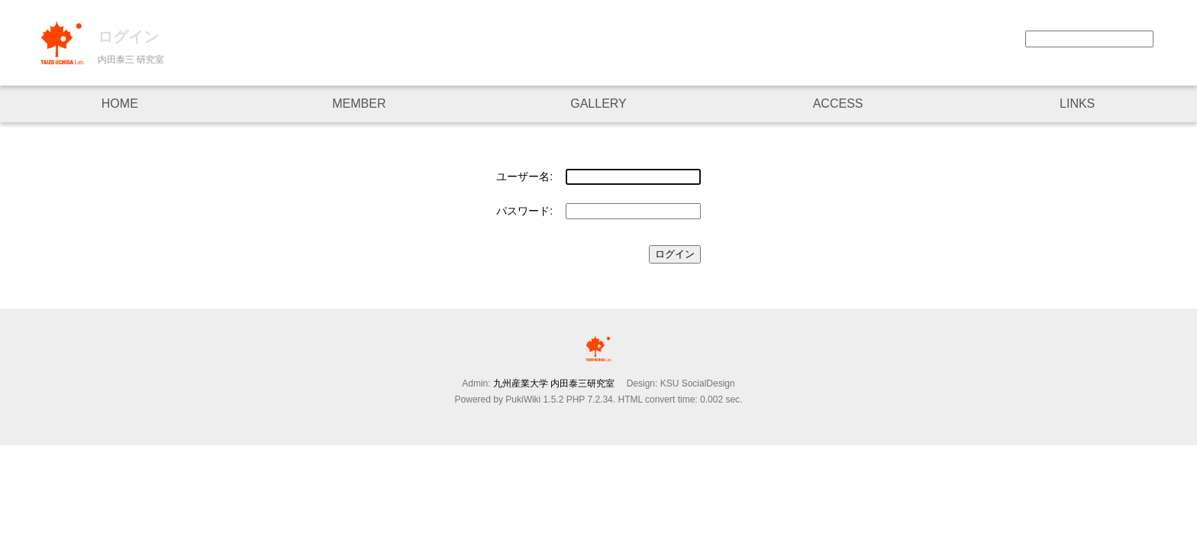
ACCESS (838, 103)
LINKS (1077, 103)
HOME (120, 103)
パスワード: (524, 211)
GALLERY (598, 103)
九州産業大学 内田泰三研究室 (558, 383)
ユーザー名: (524, 176)
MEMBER (359, 103)
